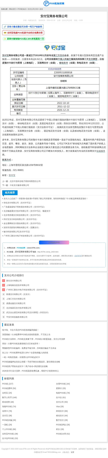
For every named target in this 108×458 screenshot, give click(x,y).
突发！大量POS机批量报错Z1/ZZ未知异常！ (21, 343)
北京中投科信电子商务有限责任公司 (25, 181)
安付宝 (5, 55)
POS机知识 (22, 9)
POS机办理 (63, 434)
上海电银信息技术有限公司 (17, 285)
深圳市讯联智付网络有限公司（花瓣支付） (22, 227)
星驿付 (61, 388)
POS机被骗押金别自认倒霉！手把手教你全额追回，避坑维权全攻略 (31, 362)
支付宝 (7, 415)
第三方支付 (58, 55)
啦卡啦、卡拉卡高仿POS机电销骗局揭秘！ (20, 330)
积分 (60, 429)
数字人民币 (9, 397)
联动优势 (8, 402)
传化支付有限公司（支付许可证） (18, 203)
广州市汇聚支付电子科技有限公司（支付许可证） (25, 236)
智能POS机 (9, 406)
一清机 (7, 425)
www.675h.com (33, 248)
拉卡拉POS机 (10, 438)
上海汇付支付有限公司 (15, 299)
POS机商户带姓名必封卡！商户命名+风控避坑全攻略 (25, 366)
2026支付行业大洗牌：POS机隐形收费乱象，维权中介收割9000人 (30, 371)
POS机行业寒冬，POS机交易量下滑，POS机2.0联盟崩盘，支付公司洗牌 (33, 339)
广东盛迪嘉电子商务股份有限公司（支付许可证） (25, 207)
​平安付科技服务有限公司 (16, 317)
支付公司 (62, 402)
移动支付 (63, 63)
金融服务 (100, 151)
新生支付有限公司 (14, 281)
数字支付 (62, 420)
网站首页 (12, 9)
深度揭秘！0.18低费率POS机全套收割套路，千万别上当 (26, 334)
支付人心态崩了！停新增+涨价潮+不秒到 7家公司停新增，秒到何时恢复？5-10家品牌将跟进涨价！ (46, 198)
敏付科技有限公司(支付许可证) (17, 232)
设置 (72, 452)
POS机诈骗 (9, 420)
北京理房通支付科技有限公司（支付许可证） (23, 215)
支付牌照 (93, 59)
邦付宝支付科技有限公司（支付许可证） (21, 219)
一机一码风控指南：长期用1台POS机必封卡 (21, 357)
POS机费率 (9, 388)
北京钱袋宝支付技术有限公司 (18, 308)
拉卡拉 (61, 397)
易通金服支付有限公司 (15, 303)
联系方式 (6, 160)
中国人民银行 (64, 59)
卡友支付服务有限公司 (19, 185)
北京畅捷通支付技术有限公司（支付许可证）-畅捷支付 (27, 211)
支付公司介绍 (33, 9)
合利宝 (7, 393)
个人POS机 (9, 429)
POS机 (7, 384)
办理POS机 (63, 384)
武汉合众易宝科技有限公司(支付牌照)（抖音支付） (28, 312)
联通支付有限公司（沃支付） (18, 294)
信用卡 (7, 411)
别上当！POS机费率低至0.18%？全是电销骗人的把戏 (25, 353)
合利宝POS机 (10, 434)
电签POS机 (63, 393)
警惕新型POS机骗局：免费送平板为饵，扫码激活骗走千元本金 (29, 348)
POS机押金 (63, 425)
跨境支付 (62, 411)
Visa (60, 406)
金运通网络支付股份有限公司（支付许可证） (23, 223)
